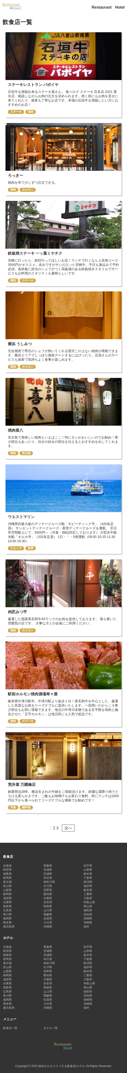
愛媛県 (47, 914)
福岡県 (7, 918)
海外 (86, 926)
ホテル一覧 (50, 1028)
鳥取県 (7, 906)
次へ (68, 828)
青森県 (47, 865)
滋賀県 (7, 898)
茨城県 (47, 873)
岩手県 (88, 865)
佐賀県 (47, 918)
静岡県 (7, 894)
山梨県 (7, 890)
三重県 (88, 894)
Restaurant (102, 7)
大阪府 (88, 898)
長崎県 (88, 918)
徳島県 (88, 910)
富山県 (7, 886)
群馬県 (7, 878)
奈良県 (47, 902)
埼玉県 (47, 878)
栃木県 (88, 873)
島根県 (47, 906)
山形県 (88, 869)
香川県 (7, 914)
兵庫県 (7, 902)
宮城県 (47, 869)
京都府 (47, 898)
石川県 (47, 886)
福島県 (7, 873)
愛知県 (47, 894)
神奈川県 (49, 882)
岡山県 (88, 906)
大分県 (47, 922)
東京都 (7, 882)
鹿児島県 (9, 926)
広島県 (7, 910)
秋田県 (7, 869)
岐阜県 (88, 890)
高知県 (88, 914)
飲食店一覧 (10, 1028)
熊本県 (7, 922)
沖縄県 (47, 926)
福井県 (88, 886)
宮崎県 (88, 922)
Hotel (120, 7)
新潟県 (88, 882)
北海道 (7, 865)
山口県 (47, 910)
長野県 (47, 890)
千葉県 (88, 878)
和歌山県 (89, 902)
